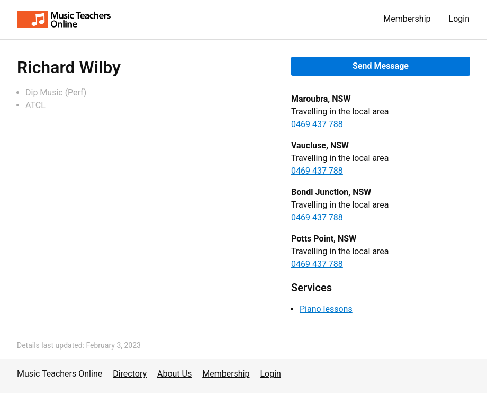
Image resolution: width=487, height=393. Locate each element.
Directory (130, 374)
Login (459, 19)
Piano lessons (326, 309)
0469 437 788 (317, 124)
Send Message (381, 66)
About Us (174, 374)
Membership (406, 19)
